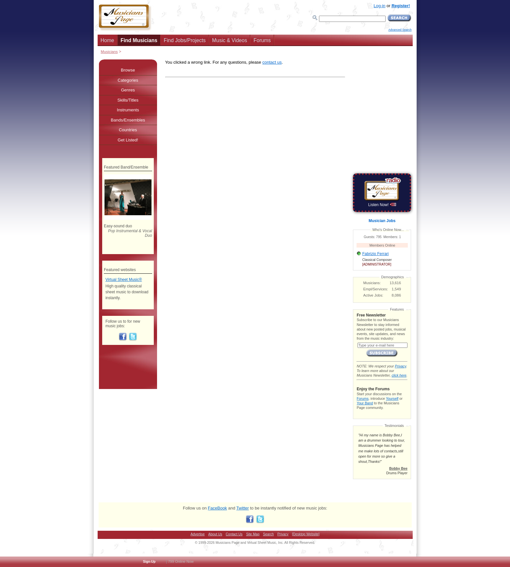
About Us (215, 534)
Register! (400, 5)
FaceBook (217, 508)
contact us (271, 62)
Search (268, 534)
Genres (128, 90)
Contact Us (234, 534)
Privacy (400, 366)
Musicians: (372, 283)
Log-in (379, 5)
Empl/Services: (375, 289)
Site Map (253, 534)
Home (107, 40)
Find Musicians (138, 40)
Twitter (242, 508)
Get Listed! (128, 140)
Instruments (128, 109)
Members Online (382, 245)
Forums (262, 40)
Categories (128, 80)
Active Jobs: (373, 295)
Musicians (109, 51)
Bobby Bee (398, 468)
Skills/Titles (127, 100)
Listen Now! (382, 204)
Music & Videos (229, 40)
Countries (128, 129)
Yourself (392, 398)
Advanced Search (399, 29)
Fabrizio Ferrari (375, 253)
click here (398, 375)
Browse (128, 70)
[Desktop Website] (305, 534)
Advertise (198, 534)
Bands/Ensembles (128, 120)
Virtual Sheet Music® (123, 279)
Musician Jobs (382, 221)
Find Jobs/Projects (185, 40)
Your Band (365, 403)
